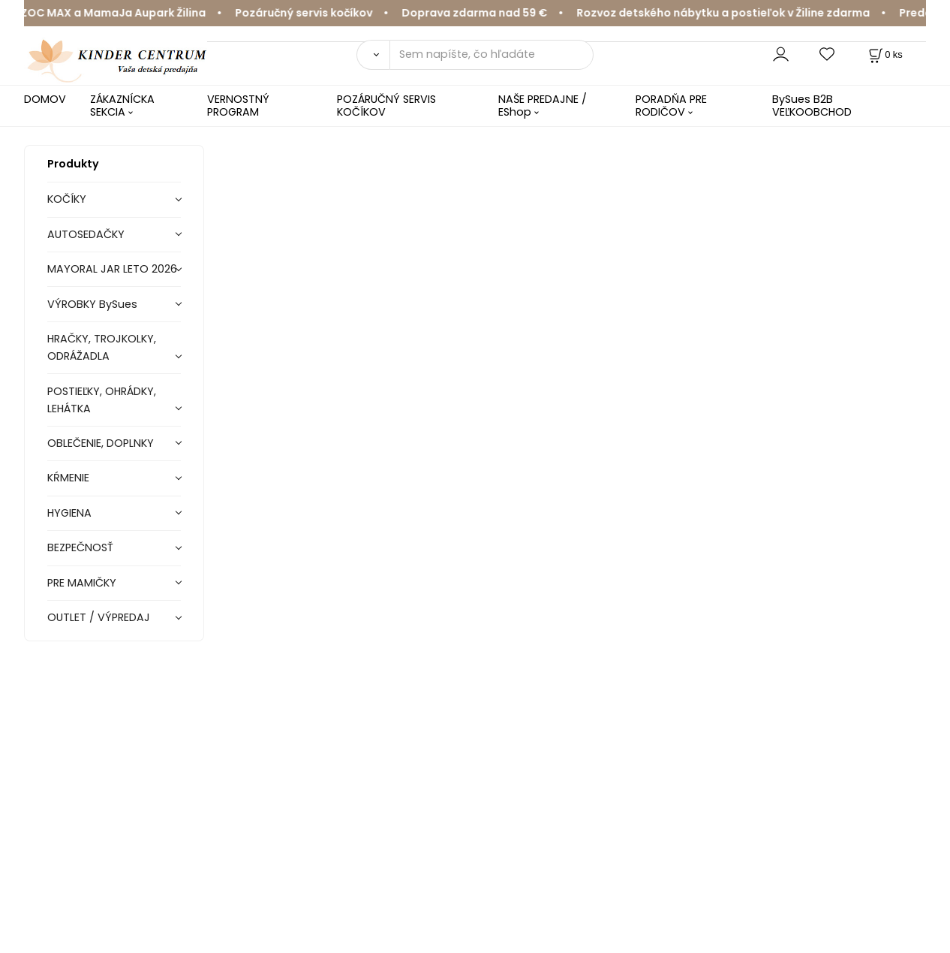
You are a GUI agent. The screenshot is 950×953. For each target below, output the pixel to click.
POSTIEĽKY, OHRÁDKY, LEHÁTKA (101, 400)
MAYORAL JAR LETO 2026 (112, 268)
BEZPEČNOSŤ (80, 547)
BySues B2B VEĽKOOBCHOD (812, 105)
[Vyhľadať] (372, 55)
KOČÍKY (66, 199)
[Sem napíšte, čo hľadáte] (491, 55)
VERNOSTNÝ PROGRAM (238, 105)
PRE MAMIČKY (81, 582)
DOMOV (45, 99)
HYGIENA (69, 512)
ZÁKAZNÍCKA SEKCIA (122, 105)
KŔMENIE (68, 477)
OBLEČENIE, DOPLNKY (100, 443)
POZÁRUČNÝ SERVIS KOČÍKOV (386, 105)
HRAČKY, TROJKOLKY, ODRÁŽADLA (101, 347)
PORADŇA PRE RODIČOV (671, 105)
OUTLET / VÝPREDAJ (98, 617)
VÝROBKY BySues (92, 304)
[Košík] (884, 54)
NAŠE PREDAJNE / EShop (542, 105)
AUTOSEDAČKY (86, 234)
